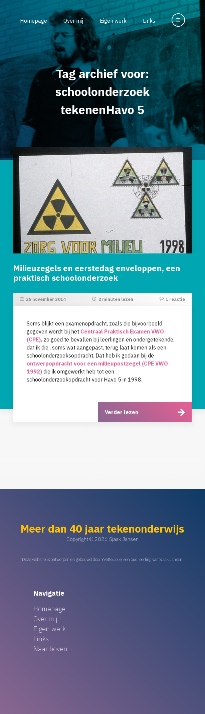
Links (149, 20)
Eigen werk (113, 20)
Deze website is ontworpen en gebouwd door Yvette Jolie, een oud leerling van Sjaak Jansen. (102, 559)
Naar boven (50, 648)
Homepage (33, 20)
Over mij (73, 20)
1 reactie (175, 299)
